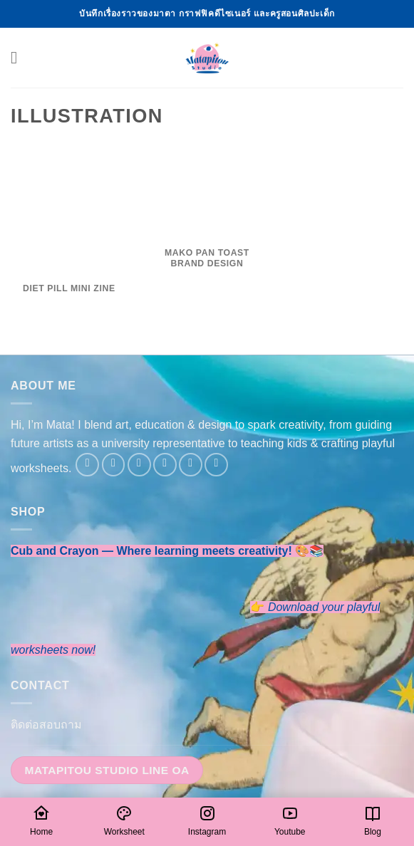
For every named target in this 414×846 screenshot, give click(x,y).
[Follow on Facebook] (87, 464)
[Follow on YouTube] (216, 464)
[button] (19, 57)
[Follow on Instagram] (113, 464)
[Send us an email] (165, 464)
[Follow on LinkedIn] (190, 464)
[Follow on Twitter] (139, 464)
